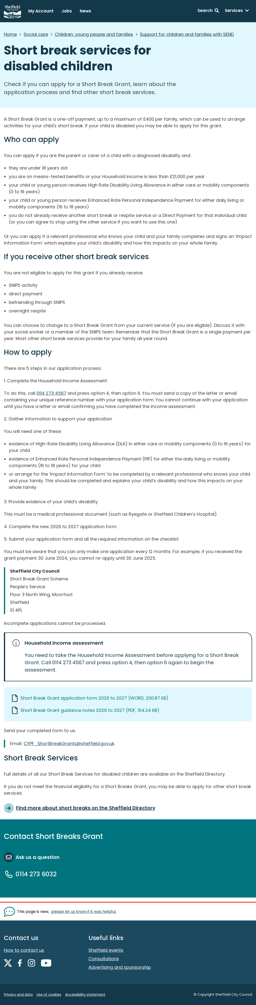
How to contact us (24, 950)
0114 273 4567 (51, 393)
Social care (36, 34)
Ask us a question (37, 857)
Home (10, 34)
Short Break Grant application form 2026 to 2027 (94, 698)
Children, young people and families (94, 34)
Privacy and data (18, 994)
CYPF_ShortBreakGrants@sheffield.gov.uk (69, 743)
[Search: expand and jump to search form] (208, 11)
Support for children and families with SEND (187, 34)
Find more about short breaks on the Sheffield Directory (85, 807)
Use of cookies (49, 994)
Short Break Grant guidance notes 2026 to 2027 (89, 710)
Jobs (66, 11)
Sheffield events (106, 950)
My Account (41, 11)
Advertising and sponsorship (120, 967)
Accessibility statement (85, 994)
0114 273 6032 (36, 874)
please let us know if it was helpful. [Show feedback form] (83, 911)
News (85, 11)
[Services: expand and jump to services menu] (237, 11)
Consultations (104, 959)
